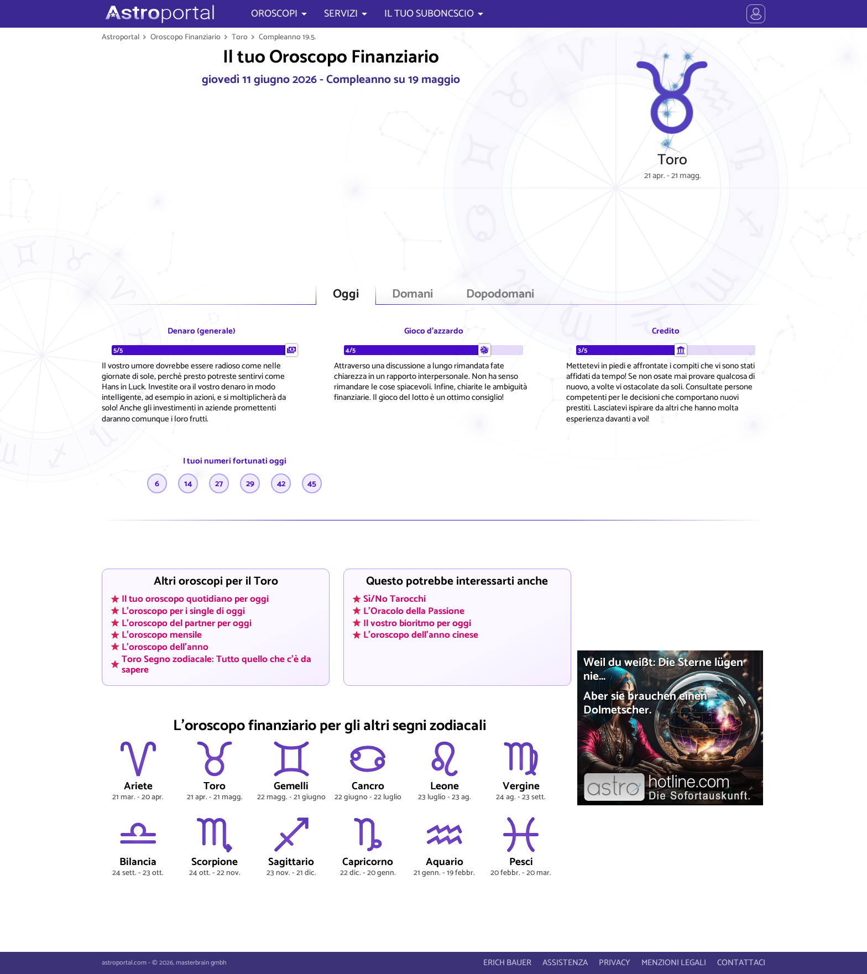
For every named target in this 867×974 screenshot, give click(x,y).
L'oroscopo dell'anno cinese (420, 635)
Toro (240, 37)
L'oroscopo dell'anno (165, 647)
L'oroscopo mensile (162, 635)
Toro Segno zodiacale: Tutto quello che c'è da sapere (216, 664)
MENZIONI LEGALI (673, 962)
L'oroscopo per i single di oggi (183, 611)
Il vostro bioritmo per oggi (417, 623)
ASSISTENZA (565, 962)
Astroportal (120, 37)
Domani (412, 294)
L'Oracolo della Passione (413, 611)
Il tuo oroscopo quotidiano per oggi (195, 599)
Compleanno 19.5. (287, 37)
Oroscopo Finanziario (185, 37)
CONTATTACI (741, 962)
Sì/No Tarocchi (394, 599)
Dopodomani (500, 294)
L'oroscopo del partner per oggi (187, 623)
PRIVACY (614, 962)
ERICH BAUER (507, 962)
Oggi (346, 294)
